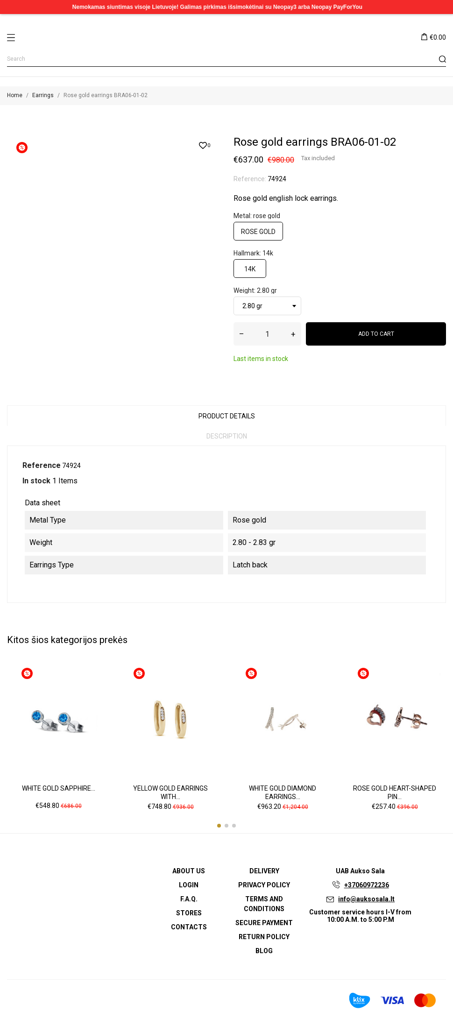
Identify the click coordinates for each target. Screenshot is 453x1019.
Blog (264, 950)
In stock (36, 480)
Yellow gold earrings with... (170, 792)
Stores (189, 912)
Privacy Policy (264, 884)
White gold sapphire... (58, 788)
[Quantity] (267, 334)
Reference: (250, 179)
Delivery (264, 870)
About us (188, 870)
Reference (41, 465)
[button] (219, 825)
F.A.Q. (189, 898)
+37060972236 (366, 884)
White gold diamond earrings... (282, 792)
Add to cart (376, 334)
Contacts (189, 926)
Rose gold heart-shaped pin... (394, 792)
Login (188, 884)
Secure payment (264, 922)
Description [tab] (226, 436)
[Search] (226, 59)
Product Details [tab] (226, 416)
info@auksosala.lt (366, 898)
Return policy (264, 936)
